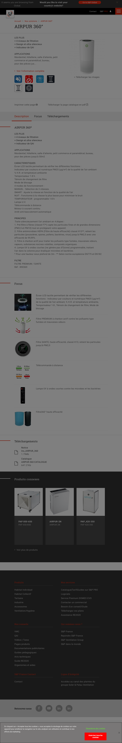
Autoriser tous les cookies (96, 738)
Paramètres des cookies (95, 730)
